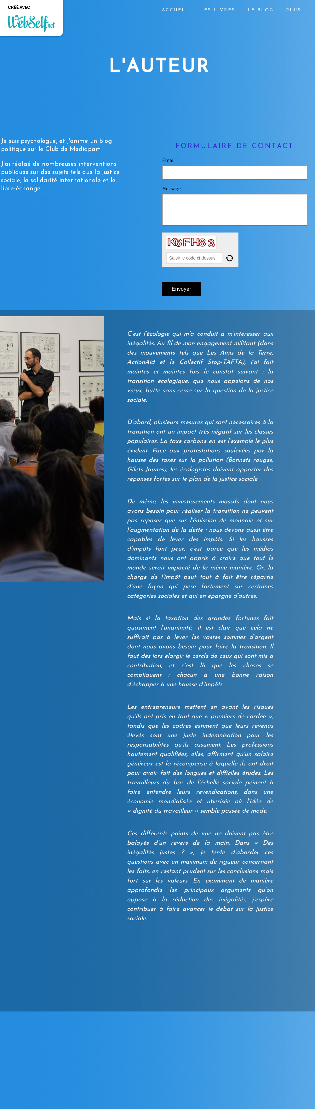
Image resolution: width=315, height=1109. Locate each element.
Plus (293, 10)
